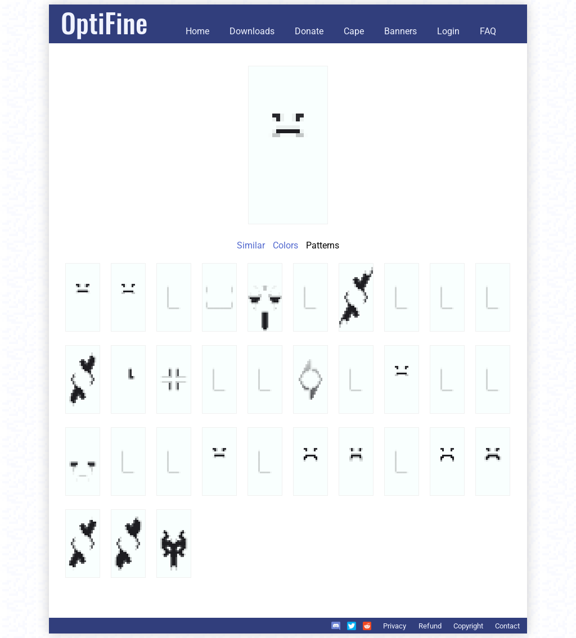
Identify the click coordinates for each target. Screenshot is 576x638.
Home (197, 31)
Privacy (394, 626)
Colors (285, 245)
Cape (354, 31)
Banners (400, 31)
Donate (309, 31)
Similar (251, 245)
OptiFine (104, 22)
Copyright (468, 626)
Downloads (252, 31)
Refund (430, 626)
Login (448, 31)
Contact (507, 626)
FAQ (488, 31)
